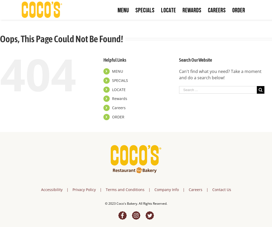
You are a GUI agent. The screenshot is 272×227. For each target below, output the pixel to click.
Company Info (166, 189)
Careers (119, 107)
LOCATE (119, 89)
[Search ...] (218, 90)
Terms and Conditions (125, 189)
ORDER (118, 116)
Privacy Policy (84, 189)
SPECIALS (120, 80)
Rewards (119, 98)
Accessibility (52, 189)
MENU (117, 71)
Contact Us (221, 189)
